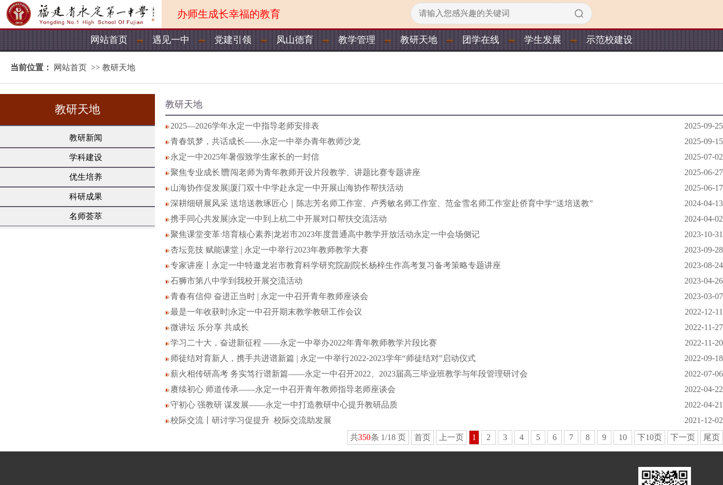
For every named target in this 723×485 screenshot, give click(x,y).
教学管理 (356, 40)
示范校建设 (609, 40)
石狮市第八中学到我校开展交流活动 (236, 280)
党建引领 (233, 40)
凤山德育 (294, 40)
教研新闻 (85, 137)
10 (623, 437)
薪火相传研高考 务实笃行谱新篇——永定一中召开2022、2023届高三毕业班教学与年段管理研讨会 (349, 373)
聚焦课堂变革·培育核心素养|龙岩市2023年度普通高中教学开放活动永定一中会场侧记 (325, 234)
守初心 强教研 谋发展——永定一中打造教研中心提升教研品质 (284, 404)
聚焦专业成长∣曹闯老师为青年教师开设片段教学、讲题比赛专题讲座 (295, 172)
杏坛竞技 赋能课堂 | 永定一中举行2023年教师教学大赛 (269, 249)
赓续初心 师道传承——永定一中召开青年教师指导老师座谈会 (283, 389)
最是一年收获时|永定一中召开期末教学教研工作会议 (266, 311)
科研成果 (85, 196)
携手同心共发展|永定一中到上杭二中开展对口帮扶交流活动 (278, 218)
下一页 (682, 437)
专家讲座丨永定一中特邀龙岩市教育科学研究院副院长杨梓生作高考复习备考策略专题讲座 (335, 265)
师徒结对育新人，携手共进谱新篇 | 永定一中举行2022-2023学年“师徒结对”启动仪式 (323, 358)
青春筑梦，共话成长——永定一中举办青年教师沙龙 (265, 141)
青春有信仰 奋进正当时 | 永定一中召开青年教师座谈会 (269, 296)
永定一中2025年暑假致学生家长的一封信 (244, 156)
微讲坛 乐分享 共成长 (209, 327)
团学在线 (480, 40)
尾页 (711, 437)
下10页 (649, 437)
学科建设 (85, 157)
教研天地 (418, 40)
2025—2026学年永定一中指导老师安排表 (244, 125)
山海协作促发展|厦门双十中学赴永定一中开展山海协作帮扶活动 (286, 187)
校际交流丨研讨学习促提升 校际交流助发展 (251, 420)
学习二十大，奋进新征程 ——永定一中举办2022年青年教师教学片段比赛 (303, 342)
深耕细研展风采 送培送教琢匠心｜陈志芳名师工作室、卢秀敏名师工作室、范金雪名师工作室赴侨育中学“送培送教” (381, 203)
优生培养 (85, 177)
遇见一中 (171, 40)
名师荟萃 (85, 216)
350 (364, 437)
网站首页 (109, 40)
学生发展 (542, 40)
